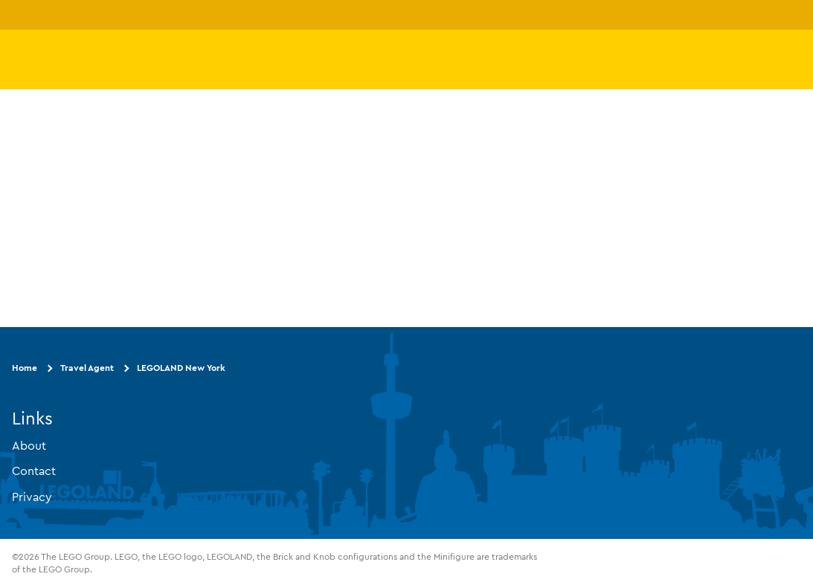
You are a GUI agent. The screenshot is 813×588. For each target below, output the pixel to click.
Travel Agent (87, 367)
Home (24, 367)
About (29, 445)
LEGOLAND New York (181, 367)
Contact (34, 470)
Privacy (32, 496)
